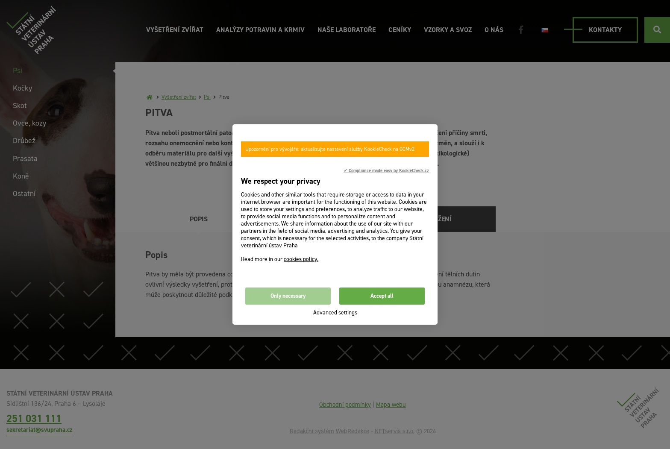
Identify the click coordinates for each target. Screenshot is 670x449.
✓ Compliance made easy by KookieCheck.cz (386, 170)
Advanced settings (335, 312)
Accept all (382, 295)
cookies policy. (301, 259)
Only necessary (288, 295)
